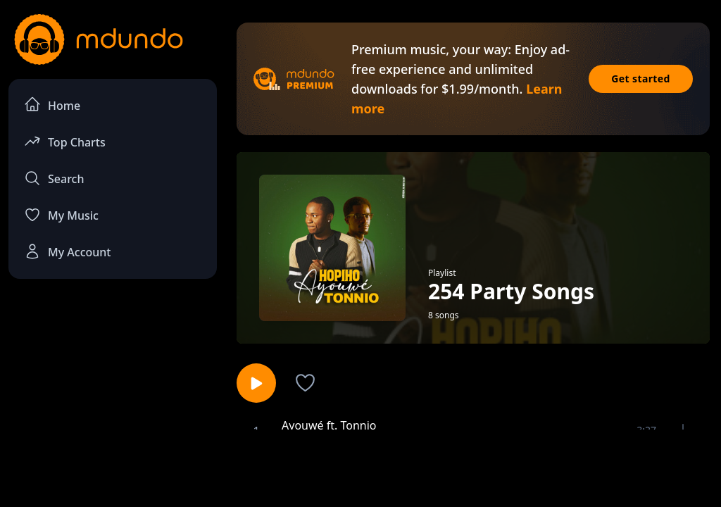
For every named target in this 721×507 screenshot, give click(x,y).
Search (54, 178)
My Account (67, 251)
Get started (640, 78)
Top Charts (65, 141)
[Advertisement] (360, 467)
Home (52, 104)
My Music (61, 214)
